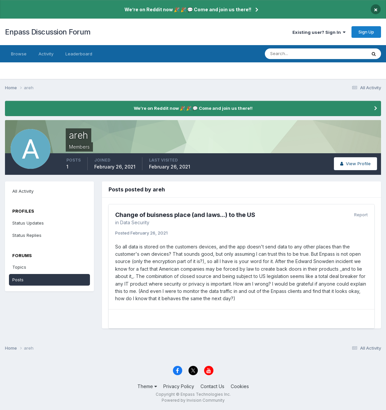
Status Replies (26, 235)
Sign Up (366, 31)
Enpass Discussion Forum (48, 32)
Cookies (240, 386)
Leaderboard (78, 53)
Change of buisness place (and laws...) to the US (185, 214)
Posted (141, 233)
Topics (19, 267)
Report (361, 214)
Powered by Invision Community (193, 400)
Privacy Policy (178, 386)
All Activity (23, 191)
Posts (18, 279)
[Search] (294, 53)
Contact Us (212, 386)
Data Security (134, 222)
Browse (19, 53)
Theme (147, 386)
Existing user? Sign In (319, 32)
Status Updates (28, 223)
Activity (46, 53)
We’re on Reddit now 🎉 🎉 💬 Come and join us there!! (187, 9)
